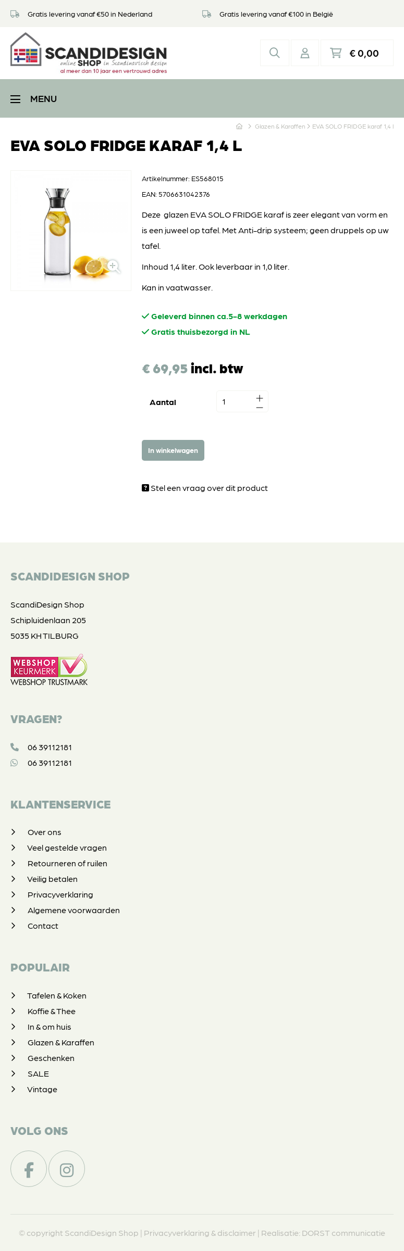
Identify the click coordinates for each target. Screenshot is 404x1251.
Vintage (42, 1089)
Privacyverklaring (60, 894)
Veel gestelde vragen (67, 847)
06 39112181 (41, 747)
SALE (38, 1073)
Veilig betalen (52, 878)
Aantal (163, 402)
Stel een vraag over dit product (205, 488)
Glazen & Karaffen (61, 1042)
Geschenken (51, 1058)
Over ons (45, 832)
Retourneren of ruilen (67, 863)
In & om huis (49, 1026)
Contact (43, 925)
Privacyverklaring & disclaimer (200, 1232)
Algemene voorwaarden (74, 910)
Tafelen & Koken (57, 995)
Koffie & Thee (52, 1011)
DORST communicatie (343, 1232)
